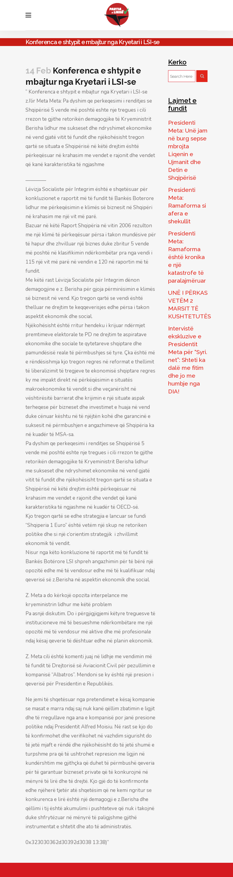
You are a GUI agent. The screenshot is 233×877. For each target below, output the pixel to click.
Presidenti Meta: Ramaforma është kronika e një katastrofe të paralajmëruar (187, 257)
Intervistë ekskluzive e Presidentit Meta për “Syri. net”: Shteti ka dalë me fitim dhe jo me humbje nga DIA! (187, 360)
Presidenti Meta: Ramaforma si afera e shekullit (187, 205)
